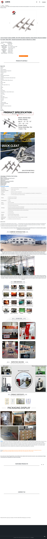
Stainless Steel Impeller (16, 457)
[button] (36, 2)
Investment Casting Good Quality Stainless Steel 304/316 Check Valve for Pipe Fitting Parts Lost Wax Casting (17, 451)
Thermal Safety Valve (3, 457)
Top (44, 536)
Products (6, 5)
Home (3, 5)
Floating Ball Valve (10, 457)
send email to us (23, 56)
